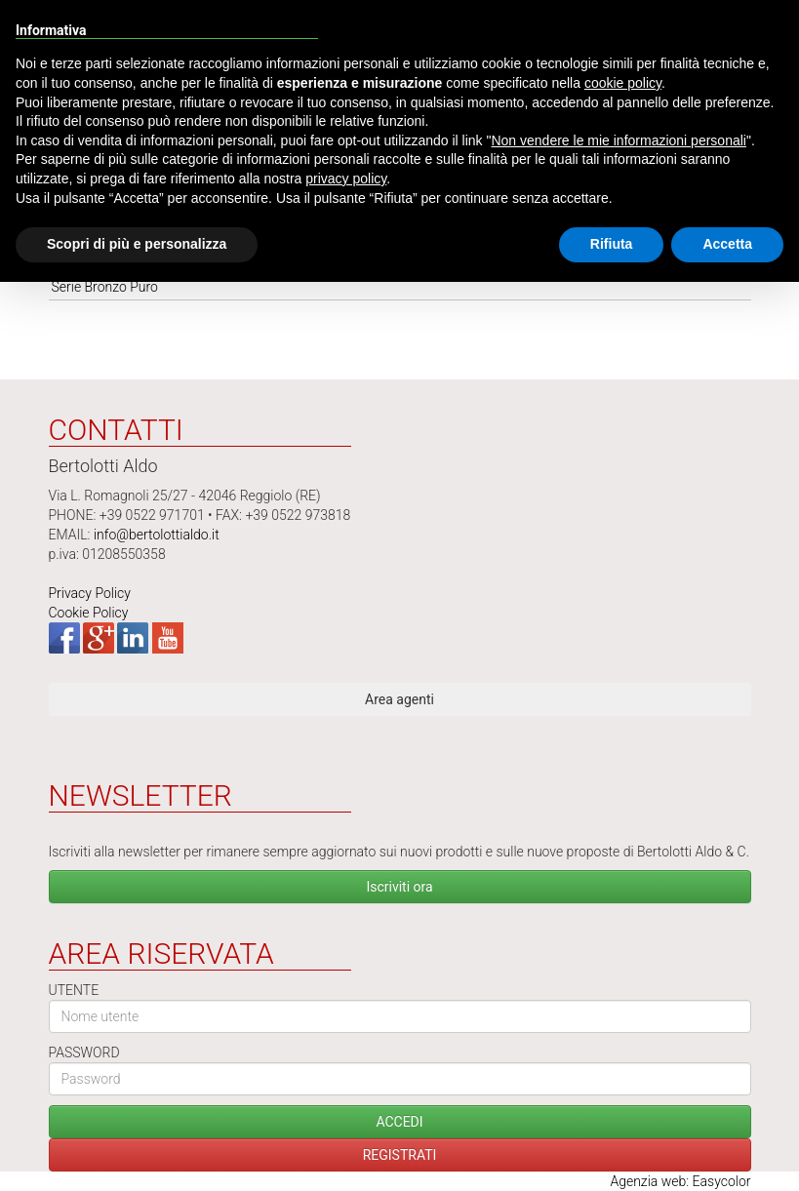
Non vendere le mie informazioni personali (618, 140)
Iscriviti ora (399, 886)
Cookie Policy (89, 612)
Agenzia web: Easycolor (680, 1181)
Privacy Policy (90, 593)
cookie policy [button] (622, 83)
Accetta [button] (727, 244)
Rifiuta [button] (611, 244)
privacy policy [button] (345, 178)
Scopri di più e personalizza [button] (136, 244)
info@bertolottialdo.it (157, 534)
